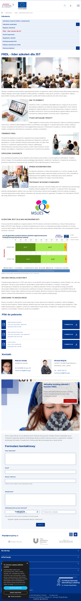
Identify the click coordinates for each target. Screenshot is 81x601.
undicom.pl (44, 599)
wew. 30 (28, 368)
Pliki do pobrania (12, 314)
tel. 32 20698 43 (20, 368)
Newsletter (6, 564)
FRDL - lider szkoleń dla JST (21, 54)
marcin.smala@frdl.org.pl (23, 370)
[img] (22, 5)
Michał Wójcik (60, 361)
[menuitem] (40, 21)
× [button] (27, 563)
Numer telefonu (10, 477)
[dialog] (15, 580)
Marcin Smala (21, 361)
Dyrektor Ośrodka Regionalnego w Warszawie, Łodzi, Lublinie (65, 364)
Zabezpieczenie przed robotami (16, 508)
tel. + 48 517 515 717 (60, 370)
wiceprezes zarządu (21, 363)
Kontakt (6, 354)
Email (7, 468)
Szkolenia (5, 16)
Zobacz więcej (70, 401)
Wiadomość (9, 491)
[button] (15, 596)
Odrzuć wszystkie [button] (15, 592)
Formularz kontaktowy (20, 446)
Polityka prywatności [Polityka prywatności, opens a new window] (19, 584)
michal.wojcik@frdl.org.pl (62, 373)
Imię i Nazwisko (10, 450)
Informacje (6, 557)
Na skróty (5, 551)
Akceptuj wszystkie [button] (15, 588)
